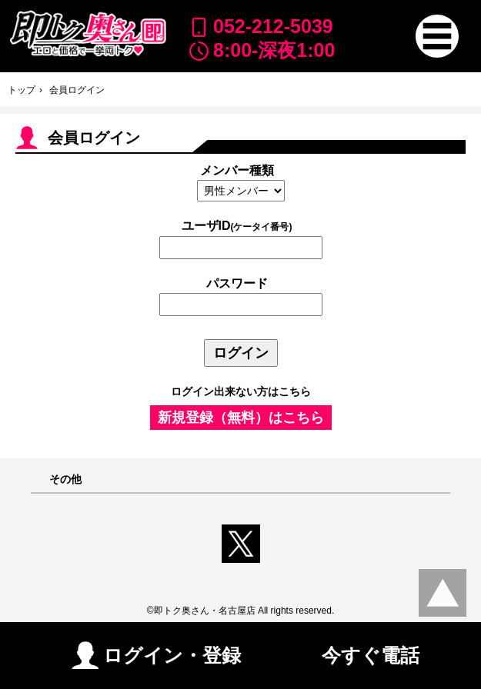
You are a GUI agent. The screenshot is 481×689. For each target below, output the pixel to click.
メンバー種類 (237, 170)
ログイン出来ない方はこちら (241, 391)
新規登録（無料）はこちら (241, 417)
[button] (437, 36)
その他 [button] (65, 479)
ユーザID (237, 225)
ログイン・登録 (156, 654)
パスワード (237, 283)
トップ (21, 90)
